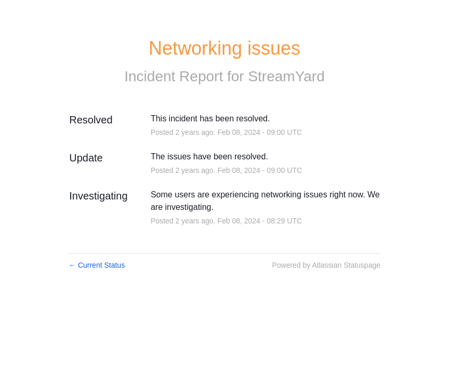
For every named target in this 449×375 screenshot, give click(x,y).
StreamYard (286, 76)
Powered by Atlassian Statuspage (326, 265)
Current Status (97, 265)
